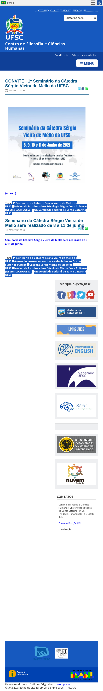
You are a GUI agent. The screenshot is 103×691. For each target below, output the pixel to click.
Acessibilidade (45, 10)
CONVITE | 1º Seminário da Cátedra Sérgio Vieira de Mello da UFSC (41, 83)
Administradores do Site (84, 55)
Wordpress (63, 684)
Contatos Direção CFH (70, 523)
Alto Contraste (62, 10)
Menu (87, 63)
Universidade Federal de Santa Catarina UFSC (45, 211)
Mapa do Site (79, 10)
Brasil (10, 2)
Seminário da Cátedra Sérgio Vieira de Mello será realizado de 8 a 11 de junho (44, 223)
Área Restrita (61, 55)
